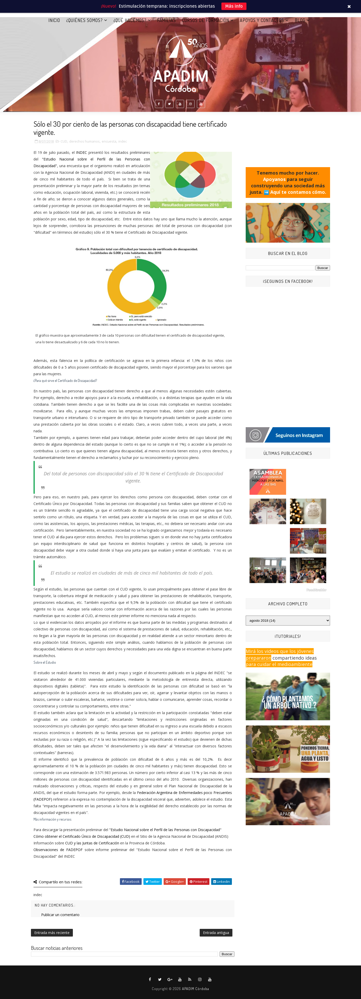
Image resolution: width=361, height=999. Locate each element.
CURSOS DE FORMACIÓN (205, 20)
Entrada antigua (216, 932)
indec (122, 141)
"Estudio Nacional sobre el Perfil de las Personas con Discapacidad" (165, 829)
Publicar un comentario (60, 914)
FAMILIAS (166, 20)
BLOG (300, 20)
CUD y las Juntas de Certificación (92, 843)
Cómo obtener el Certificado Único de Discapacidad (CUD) (81, 836)
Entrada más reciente (52, 932)
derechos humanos (84, 141)
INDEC (81, 152)
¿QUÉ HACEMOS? (130, 20)
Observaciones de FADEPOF (58, 849)
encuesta (109, 141)
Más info (234, 6)
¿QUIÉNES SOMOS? (84, 20)
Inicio (54, 20)
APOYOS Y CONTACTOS (262, 20)
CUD (64, 141)
